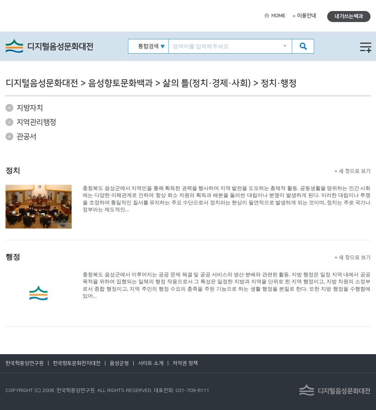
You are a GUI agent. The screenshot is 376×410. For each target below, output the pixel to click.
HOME (278, 16)
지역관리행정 (36, 122)
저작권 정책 (185, 363)
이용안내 (306, 16)
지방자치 (30, 108)
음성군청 (119, 363)
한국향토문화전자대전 (77, 363)
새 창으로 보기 (352, 171)
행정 (13, 257)
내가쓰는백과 (349, 16)
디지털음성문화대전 (60, 46)
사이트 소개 (150, 363)
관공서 (26, 137)
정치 (13, 170)
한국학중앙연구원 (25, 363)
